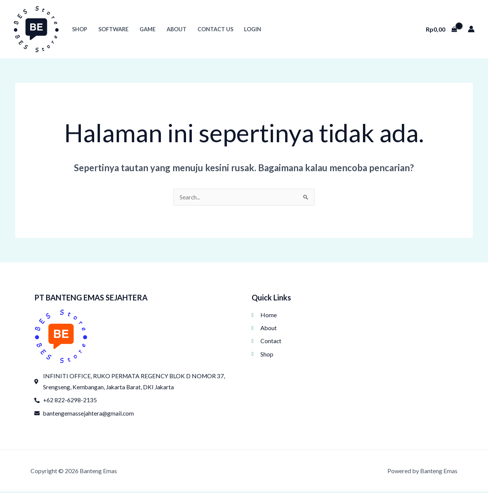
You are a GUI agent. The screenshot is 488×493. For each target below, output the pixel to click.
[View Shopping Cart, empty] (441, 29)
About (176, 29)
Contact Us (215, 29)
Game (148, 29)
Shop (79, 29)
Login (252, 29)
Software (113, 29)
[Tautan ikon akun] (471, 29)
